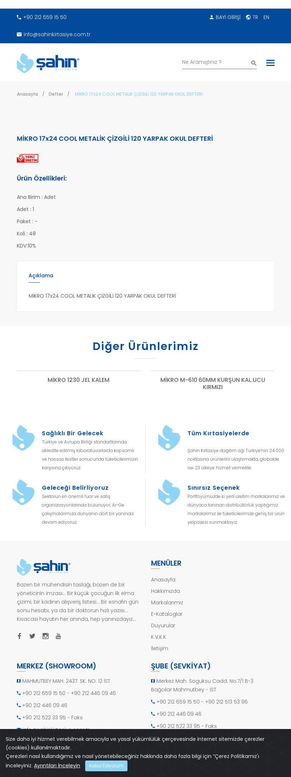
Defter (56, 94)
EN (266, 17)
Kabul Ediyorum (106, 766)
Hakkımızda (165, 591)
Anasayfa (27, 94)
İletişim (159, 648)
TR (252, 17)
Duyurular (163, 625)
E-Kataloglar (167, 614)
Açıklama (41, 275)
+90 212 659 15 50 (42, 17)
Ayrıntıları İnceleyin (57, 765)
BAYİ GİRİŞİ (225, 17)
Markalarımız (167, 602)
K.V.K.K (158, 637)
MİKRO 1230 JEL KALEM (79, 380)
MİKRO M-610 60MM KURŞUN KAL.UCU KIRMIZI (212, 383)
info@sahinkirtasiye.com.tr (54, 34)
